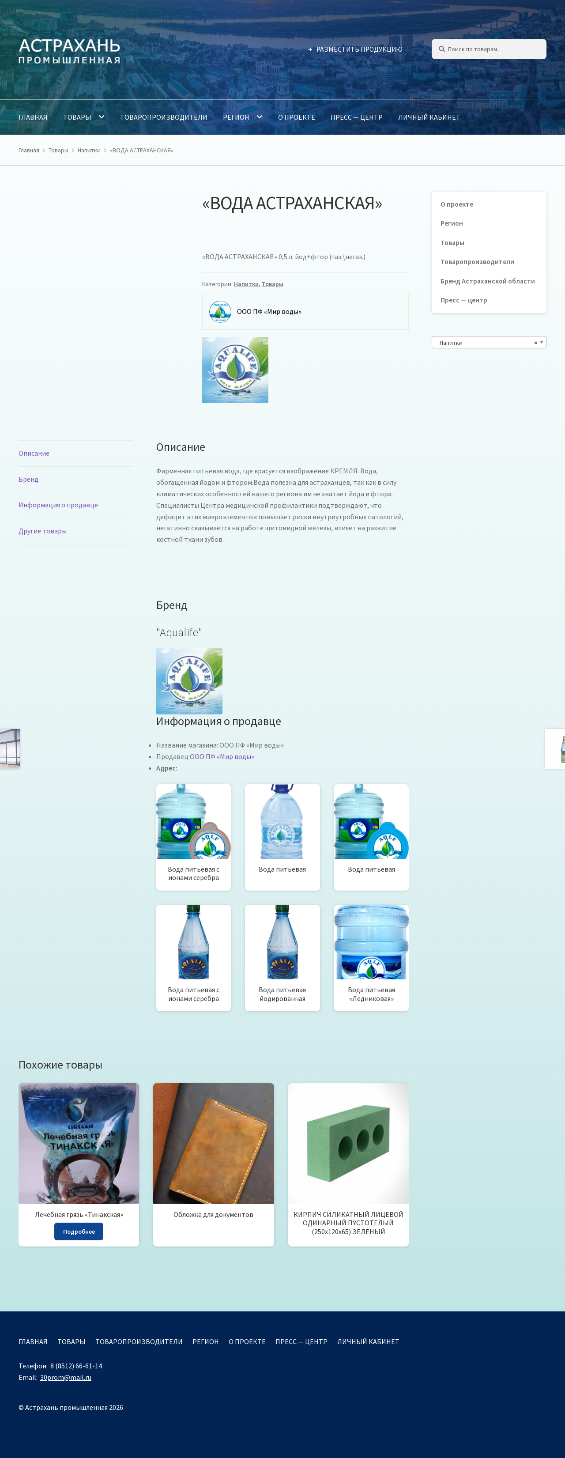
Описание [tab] (34, 453)
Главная (33, 117)
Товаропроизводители (163, 117)
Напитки (89, 150)
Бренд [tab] (28, 479)
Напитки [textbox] (486, 342)
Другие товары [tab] (43, 530)
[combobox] (489, 342)
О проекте (296, 117)
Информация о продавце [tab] (58, 504)
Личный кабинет (429, 117)
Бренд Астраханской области (488, 281)
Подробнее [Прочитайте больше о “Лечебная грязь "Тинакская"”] (79, 1231)
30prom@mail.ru (65, 1377)
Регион (236, 117)
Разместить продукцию (359, 49)
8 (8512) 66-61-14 (76, 1365)
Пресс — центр (357, 117)
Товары (77, 117)
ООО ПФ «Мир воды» (222, 756)
